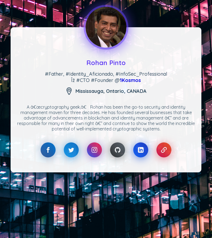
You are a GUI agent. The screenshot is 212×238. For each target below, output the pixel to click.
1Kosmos (130, 80)
